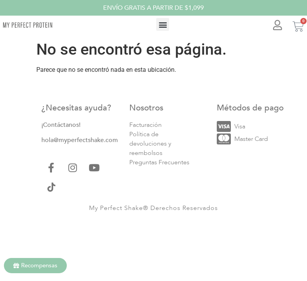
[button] (162, 24)
